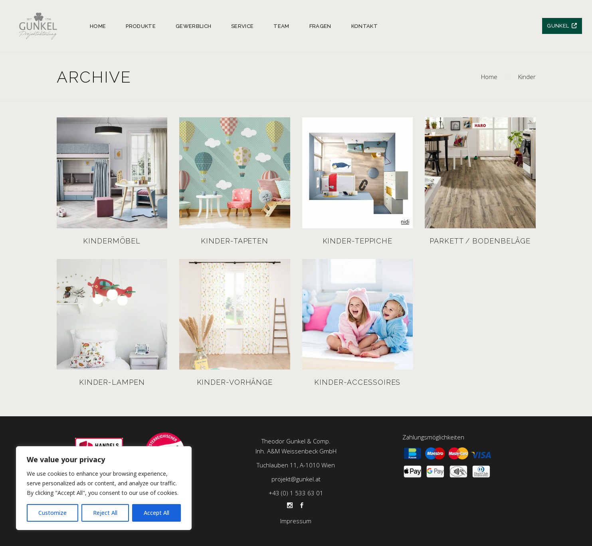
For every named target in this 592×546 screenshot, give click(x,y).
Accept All (156, 512)
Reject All (105, 512)
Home (489, 77)
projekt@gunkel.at (296, 479)
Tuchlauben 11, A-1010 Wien (296, 465)
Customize (52, 512)
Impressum (295, 521)
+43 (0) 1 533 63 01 (296, 493)
